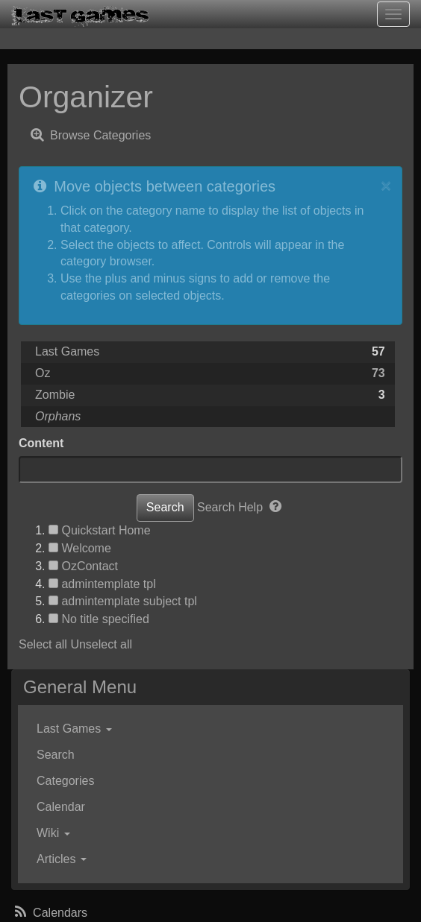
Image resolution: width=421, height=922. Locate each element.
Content (41, 443)
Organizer (86, 97)
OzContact (89, 566)
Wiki (53, 833)
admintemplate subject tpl (128, 601)
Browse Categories (89, 134)
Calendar (61, 807)
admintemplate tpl (108, 584)
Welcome (85, 548)
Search (56, 754)
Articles (62, 859)
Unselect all (101, 644)
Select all (43, 644)
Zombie (55, 394)
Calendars (49, 912)
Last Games (67, 351)
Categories (65, 780)
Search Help (240, 507)
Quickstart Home (105, 530)
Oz (42, 373)
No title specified (105, 619)
